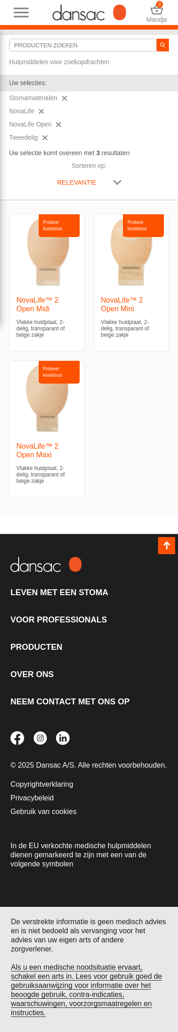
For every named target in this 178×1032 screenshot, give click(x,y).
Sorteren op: (89, 165)
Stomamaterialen (38, 97)
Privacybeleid (32, 798)
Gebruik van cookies (43, 811)
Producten (36, 647)
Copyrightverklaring (41, 784)
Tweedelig (28, 137)
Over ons (32, 674)
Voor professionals (58, 619)
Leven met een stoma (59, 592)
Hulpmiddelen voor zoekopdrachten (59, 62)
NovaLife (26, 111)
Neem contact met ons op (70, 701)
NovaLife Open (35, 124)
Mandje (157, 12)
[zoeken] (163, 45)
